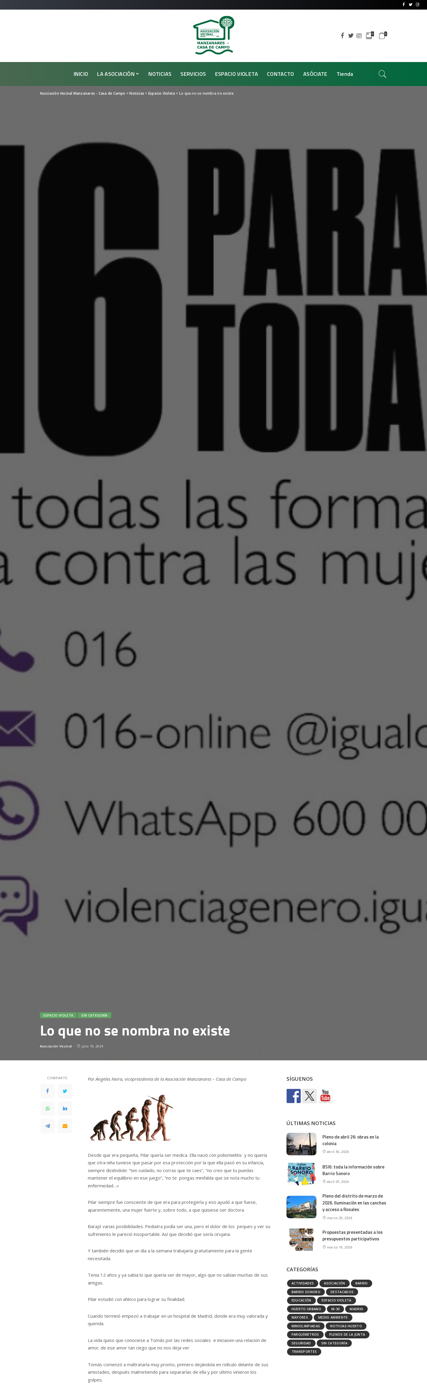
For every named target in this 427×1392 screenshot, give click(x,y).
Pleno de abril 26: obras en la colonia (350, 1140)
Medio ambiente (333, 1317)
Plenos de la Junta (347, 1334)
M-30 (335, 1309)
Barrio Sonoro (306, 1292)
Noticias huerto (346, 1326)
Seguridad (301, 1343)
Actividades (303, 1283)
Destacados (342, 1292)
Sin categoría (94, 1015)
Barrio (361, 1283)
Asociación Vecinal (56, 1046)
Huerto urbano (306, 1309)
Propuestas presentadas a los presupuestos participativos (352, 1235)
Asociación (334, 1283)
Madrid (356, 1309)
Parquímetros (305, 1334)
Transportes (304, 1351)
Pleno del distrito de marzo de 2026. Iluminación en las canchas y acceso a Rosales (354, 1202)
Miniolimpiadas (306, 1326)
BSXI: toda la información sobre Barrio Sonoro (353, 1170)
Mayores (300, 1317)
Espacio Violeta (58, 1015)
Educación (301, 1300)
